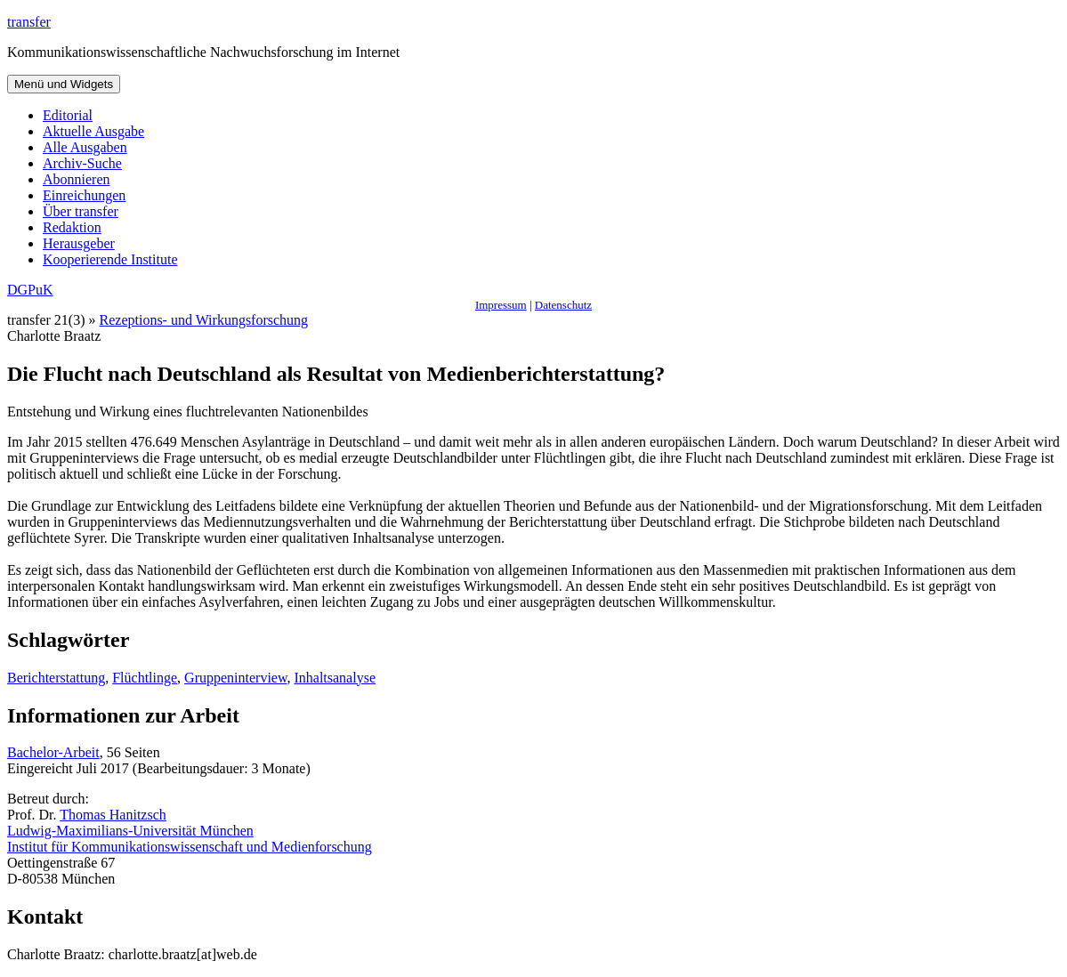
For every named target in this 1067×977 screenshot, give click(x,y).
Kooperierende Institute (110, 259)
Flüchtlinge (144, 677)
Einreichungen (84, 195)
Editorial (68, 115)
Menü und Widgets (63, 84)
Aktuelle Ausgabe (93, 131)
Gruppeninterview (235, 677)
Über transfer (80, 211)
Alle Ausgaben (85, 147)
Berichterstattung (56, 677)
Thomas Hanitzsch (113, 814)
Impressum (501, 304)
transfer (29, 21)
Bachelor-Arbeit (53, 752)
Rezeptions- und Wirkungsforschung (204, 319)
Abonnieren (76, 179)
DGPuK (30, 289)
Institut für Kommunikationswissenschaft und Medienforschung (189, 846)
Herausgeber (79, 243)
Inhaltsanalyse (335, 677)
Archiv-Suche (82, 163)
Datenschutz (563, 304)
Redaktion (72, 227)
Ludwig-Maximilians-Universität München (130, 830)
